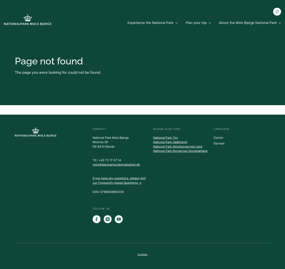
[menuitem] (153, 26)
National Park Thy (165, 138)
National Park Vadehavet (170, 142)
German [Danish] (219, 143)
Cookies (142, 254)
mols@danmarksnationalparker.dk (116, 164)
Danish (218, 138)
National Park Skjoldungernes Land (177, 146)
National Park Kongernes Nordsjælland (180, 151)
